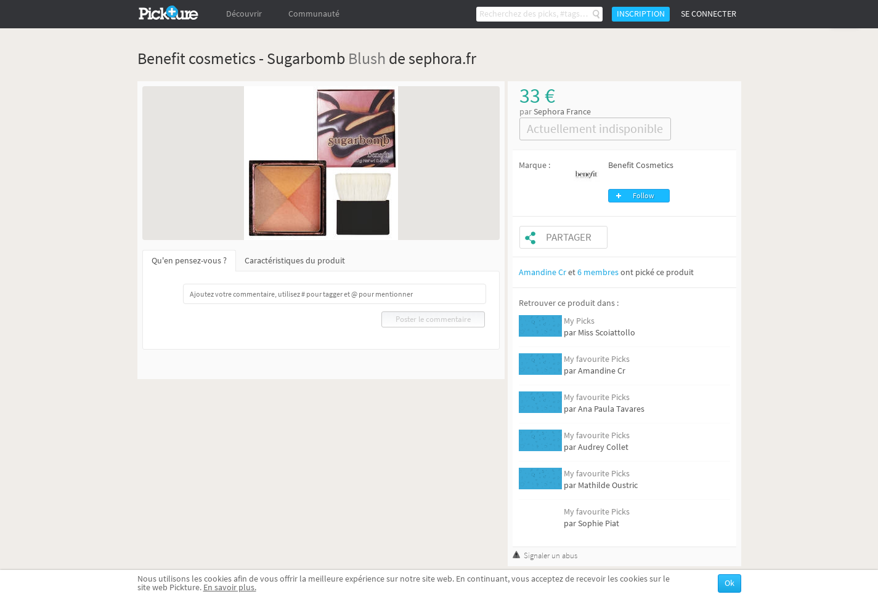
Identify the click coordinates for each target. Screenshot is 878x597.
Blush (367, 58)
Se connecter (708, 14)
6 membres (598, 272)
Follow (643, 196)
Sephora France (562, 112)
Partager (568, 237)
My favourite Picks (597, 359)
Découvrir (244, 14)
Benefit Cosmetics (640, 165)
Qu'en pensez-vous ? (189, 260)
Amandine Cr (542, 272)
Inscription (641, 14)
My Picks (579, 321)
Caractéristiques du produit (295, 260)
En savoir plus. (229, 587)
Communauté (313, 14)
